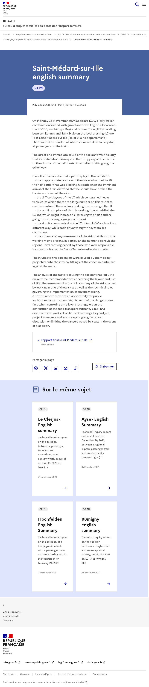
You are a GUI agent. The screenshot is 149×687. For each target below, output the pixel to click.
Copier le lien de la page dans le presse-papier (75, 368)
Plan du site (8, 674)
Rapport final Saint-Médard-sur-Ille (64, 340)
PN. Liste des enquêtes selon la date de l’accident (91, 34)
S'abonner (104, 366)
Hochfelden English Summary (50, 525)
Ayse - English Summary (95, 422)
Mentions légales (43, 674)
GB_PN (38, 88)
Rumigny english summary (90, 525)
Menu (144, 4)
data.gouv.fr (94, 662)
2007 (123, 34)
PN (59, 34)
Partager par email (65, 368)
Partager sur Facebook (35, 368)
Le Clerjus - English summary (49, 425)
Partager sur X (45, 368)
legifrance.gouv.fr (69, 662)
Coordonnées (100, 674)
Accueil (6, 34)
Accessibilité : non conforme (72, 674)
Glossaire (25, 674)
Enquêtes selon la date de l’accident (34, 34)
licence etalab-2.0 (75, 682)
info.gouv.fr (10, 662)
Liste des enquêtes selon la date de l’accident (12, 616)
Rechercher (137, 4)
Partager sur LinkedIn (55, 368)
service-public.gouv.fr (38, 662)
